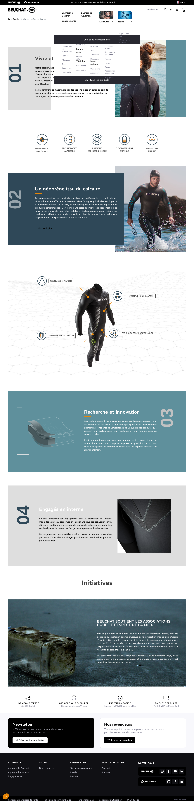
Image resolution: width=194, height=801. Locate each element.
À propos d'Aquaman (18, 772)
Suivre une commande (81, 768)
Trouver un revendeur (119, 740)
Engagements (15, 776)
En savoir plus (45, 228)
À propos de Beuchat (18, 768)
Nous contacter (47, 768)
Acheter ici (114, 2)
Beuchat (16, 19)
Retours (74, 776)
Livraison (74, 772)
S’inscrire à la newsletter (29, 740)
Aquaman (106, 772)
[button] (5, 796)
